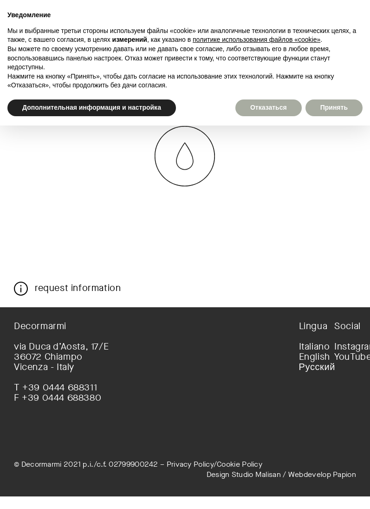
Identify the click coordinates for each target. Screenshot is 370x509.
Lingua (310, 326)
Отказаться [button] (268, 107)
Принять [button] (334, 107)
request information (78, 288)
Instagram (345, 347)
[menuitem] (310, 347)
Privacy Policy (190, 464)
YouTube (345, 357)
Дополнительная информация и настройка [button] (91, 107)
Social (345, 326)
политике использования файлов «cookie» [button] (256, 39)
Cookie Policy (239, 464)
